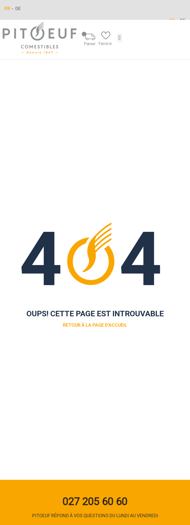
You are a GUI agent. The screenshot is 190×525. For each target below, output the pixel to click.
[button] (119, 38)
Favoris (105, 38)
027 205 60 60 (95, 501)
